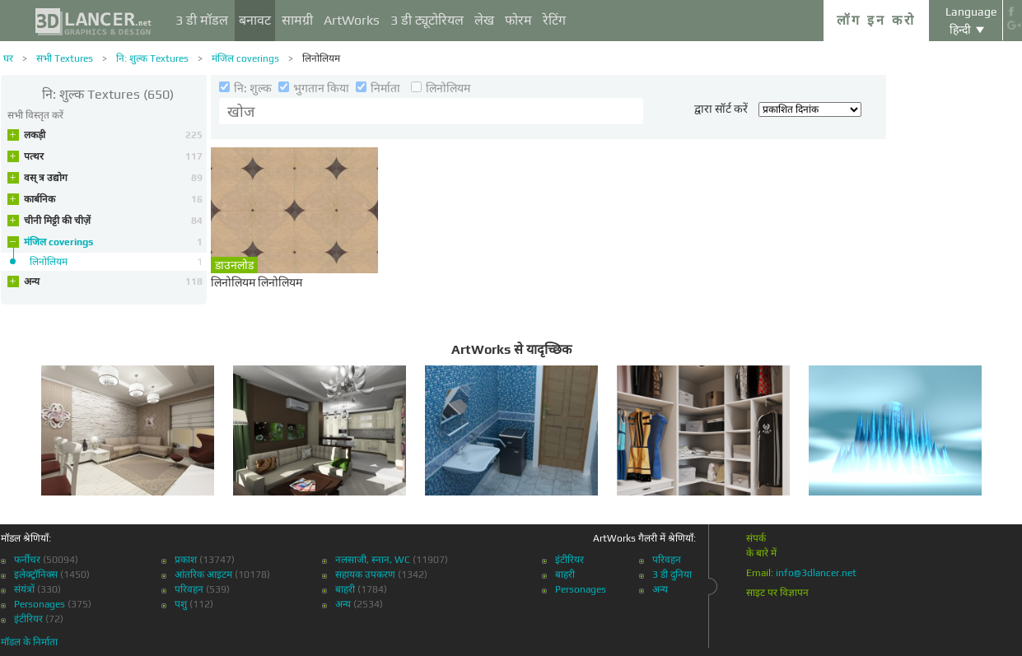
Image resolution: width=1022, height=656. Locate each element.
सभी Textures (64, 58)
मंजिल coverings (245, 58)
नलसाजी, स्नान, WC (372, 559)
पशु (181, 604)
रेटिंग (554, 20)
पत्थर (113, 156)
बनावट (255, 20)
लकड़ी (113, 135)
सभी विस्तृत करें (35, 115)
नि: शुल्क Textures (152, 58)
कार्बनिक (113, 199)
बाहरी (345, 589)
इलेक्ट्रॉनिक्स (36, 574)
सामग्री (297, 20)
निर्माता (379, 88)
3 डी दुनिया (672, 574)
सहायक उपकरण (365, 574)
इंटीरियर (28, 619)
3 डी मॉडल (201, 20)
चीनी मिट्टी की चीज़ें (113, 220)
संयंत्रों (24, 589)
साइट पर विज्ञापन (777, 592)
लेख (484, 20)
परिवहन (189, 589)
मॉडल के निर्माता (29, 642)
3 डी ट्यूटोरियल (427, 20)
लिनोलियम (321, 58)
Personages (39, 604)
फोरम (518, 20)
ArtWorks (352, 20)
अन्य (113, 281)
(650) (108, 94)
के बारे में (761, 553)
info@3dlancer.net (816, 573)
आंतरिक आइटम (203, 574)
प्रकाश (186, 559)
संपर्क (756, 538)
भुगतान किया (315, 88)
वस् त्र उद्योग (113, 178)
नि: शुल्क (246, 88)
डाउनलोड (234, 265)
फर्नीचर (27, 559)
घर (8, 58)
